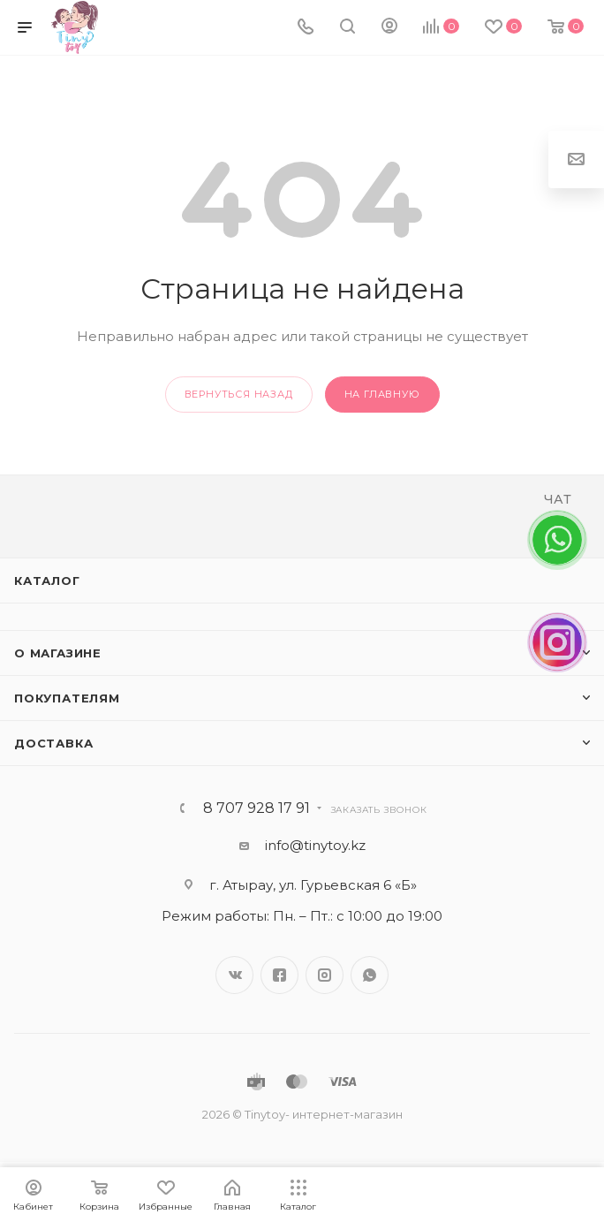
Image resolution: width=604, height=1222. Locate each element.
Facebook (279, 975)
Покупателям (67, 698)
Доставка (53, 743)
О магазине (58, 653)
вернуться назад (239, 394)
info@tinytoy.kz (315, 845)
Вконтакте (234, 975)
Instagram (325, 975)
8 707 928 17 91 (256, 808)
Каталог (47, 580)
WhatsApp (370, 975)
